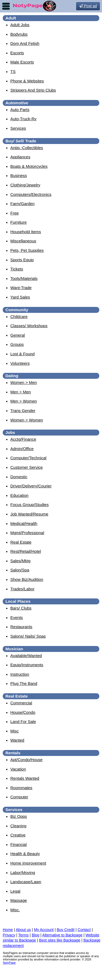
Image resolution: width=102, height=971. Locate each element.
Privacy (9, 935)
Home (8, 930)
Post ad (88, 6)
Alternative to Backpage (62, 935)
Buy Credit (66, 930)
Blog (35, 935)
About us (23, 930)
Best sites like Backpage (60, 940)
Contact (84, 930)
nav (6, 6)
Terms (23, 935)
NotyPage (9, 962)
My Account (44, 930)
